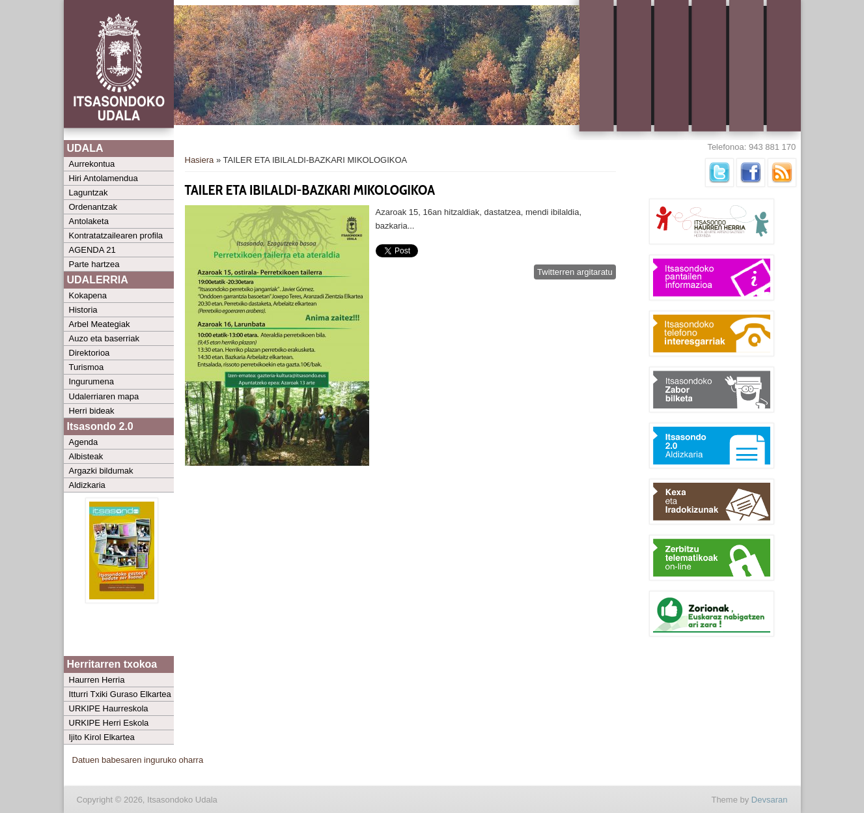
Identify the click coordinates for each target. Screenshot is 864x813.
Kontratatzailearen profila (116, 235)
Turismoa (86, 367)
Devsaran (769, 800)
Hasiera (199, 160)
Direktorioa (89, 353)
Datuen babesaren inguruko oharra (138, 760)
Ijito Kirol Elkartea (102, 737)
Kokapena (88, 295)
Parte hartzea (94, 264)
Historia (83, 310)
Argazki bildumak (101, 471)
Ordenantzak (93, 207)
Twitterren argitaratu (575, 272)
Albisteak (86, 456)
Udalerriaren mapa (104, 396)
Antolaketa (89, 221)
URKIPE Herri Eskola (109, 723)
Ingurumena (91, 381)
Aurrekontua (92, 164)
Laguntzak (88, 192)
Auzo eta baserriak (104, 338)
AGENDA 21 (92, 250)
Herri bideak (92, 411)
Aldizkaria (87, 485)
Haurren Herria (97, 680)
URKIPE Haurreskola (108, 708)
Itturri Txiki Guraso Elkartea (120, 694)
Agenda (83, 442)
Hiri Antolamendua (103, 178)
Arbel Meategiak (99, 324)
